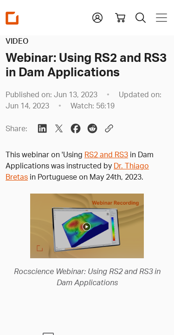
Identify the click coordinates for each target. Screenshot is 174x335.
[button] (97, 16)
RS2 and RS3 (106, 154)
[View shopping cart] (120, 17)
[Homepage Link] (12, 18)
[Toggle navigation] (159, 18)
